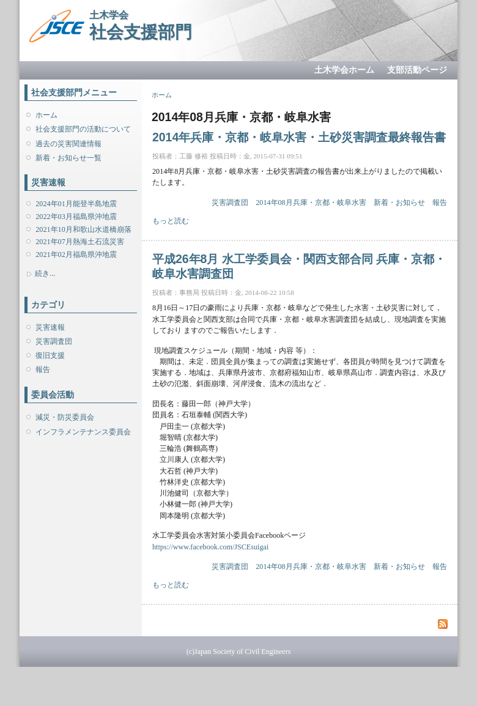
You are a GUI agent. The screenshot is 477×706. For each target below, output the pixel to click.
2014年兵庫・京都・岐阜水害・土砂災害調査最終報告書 (299, 137)
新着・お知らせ (399, 202)
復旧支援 (50, 355)
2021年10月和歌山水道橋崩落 (83, 229)
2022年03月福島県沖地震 (75, 216)
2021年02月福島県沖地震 (75, 254)
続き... (45, 273)
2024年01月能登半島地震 (75, 203)
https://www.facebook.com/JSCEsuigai (210, 547)
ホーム (46, 115)
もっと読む (170, 221)
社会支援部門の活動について (83, 129)
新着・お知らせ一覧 (68, 158)
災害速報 (50, 327)
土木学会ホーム (344, 70)
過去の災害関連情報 (68, 143)
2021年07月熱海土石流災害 (79, 241)
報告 (42, 369)
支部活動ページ (417, 70)
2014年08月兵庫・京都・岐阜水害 (311, 202)
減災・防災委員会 (64, 417)
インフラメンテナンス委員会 (83, 432)
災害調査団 (53, 341)
